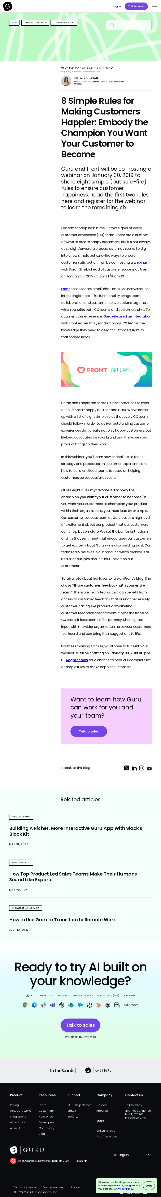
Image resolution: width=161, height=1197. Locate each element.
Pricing (14, 1105)
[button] (153, 6)
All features (17, 1122)
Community (46, 1128)
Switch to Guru (106, 1130)
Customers (46, 1110)
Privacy (75, 1187)
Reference (46, 1116)
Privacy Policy (125, 1188)
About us (102, 1110)
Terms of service (24, 1187)
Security (73, 1116)
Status (72, 1110)
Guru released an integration (127, 316)
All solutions (17, 1128)
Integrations (18, 1116)
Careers (101, 1105)
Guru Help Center (79, 1105)
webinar (140, 262)
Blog (42, 1134)
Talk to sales (136, 6)
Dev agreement (53, 1187)
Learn (42, 1105)
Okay (148, 1185)
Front (65, 288)
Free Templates (106, 1136)
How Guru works (20, 1110)
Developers (46, 1122)
